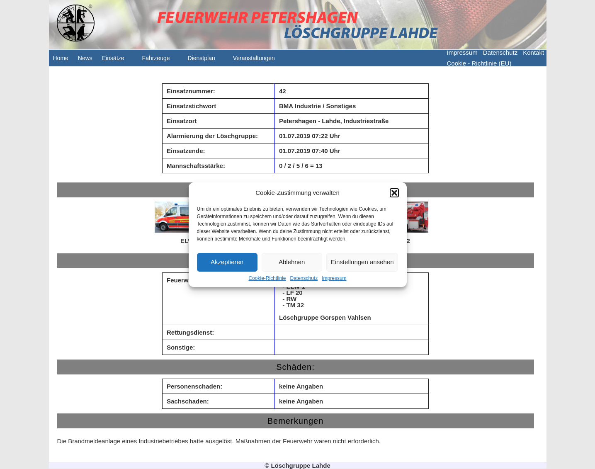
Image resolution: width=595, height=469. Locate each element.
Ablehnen (292, 261)
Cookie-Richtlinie (267, 278)
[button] (394, 193)
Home (60, 58)
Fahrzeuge (160, 60)
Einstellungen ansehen (362, 261)
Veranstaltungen (258, 60)
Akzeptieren (227, 261)
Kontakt (533, 52)
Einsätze (117, 60)
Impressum (334, 278)
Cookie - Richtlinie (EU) (479, 63)
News (85, 58)
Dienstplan (205, 60)
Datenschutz (304, 278)
